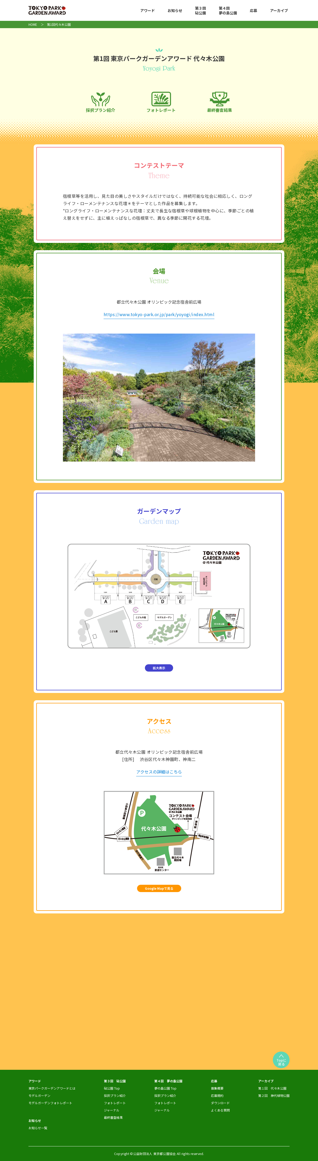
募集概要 (217, 1088)
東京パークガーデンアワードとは (51, 1088)
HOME (32, 24)
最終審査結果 (219, 102)
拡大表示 (159, 668)
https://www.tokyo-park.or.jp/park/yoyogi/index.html (159, 314)
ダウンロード (220, 1103)
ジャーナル (111, 1110)
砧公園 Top (112, 1088)
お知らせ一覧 (37, 1128)
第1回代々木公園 (59, 24)
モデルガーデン (39, 1095)
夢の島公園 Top (165, 1088)
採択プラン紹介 (100, 103)
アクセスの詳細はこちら (159, 772)
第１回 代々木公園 (272, 1088)
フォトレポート (161, 102)
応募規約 (217, 1095)
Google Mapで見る (159, 888)
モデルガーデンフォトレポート (50, 1103)
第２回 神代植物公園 (274, 1095)
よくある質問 (220, 1110)
